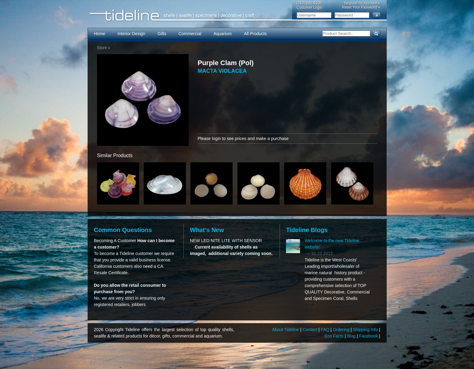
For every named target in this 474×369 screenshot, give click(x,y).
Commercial (190, 33)
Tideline (237, 15)
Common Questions (123, 230)
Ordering (341, 329)
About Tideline (286, 329)
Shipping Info (366, 329)
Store (102, 47)
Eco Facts (334, 336)
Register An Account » (362, 3)
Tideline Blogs (306, 230)
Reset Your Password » (361, 7)
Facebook (369, 336)
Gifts (161, 33)
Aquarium (222, 33)
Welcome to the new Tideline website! (332, 243)
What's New (207, 230)
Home (99, 33)
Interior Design (131, 33)
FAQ (326, 329)
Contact (310, 329)
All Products (255, 33)
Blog (352, 336)
